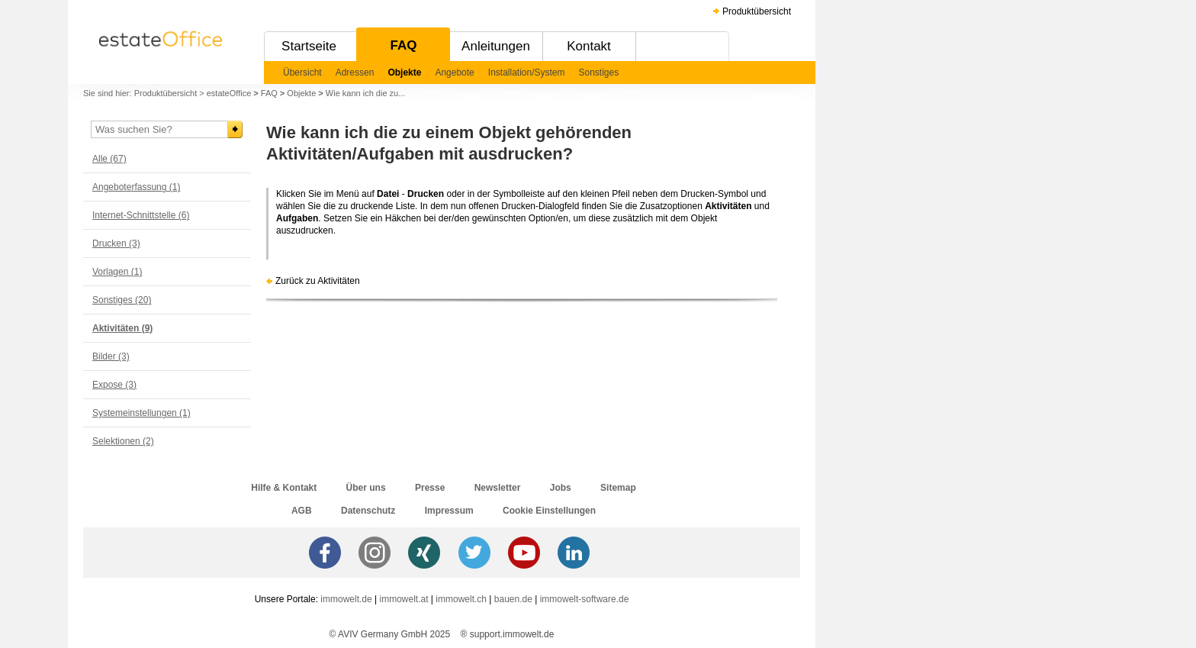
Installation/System (526, 72)
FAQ (404, 45)
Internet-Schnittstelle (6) (140, 215)
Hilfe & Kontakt (284, 487)
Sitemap (618, 487)
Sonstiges (599, 72)
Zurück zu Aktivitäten (317, 281)
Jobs (560, 487)
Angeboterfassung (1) (136, 187)
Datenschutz (368, 510)
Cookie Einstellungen (549, 510)
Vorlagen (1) (117, 271)
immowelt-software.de (584, 599)
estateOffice (229, 93)
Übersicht (302, 72)
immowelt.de (345, 599)
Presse (430, 487)
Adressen (355, 72)
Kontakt (589, 46)
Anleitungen (495, 46)
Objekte (404, 72)
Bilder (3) (111, 356)
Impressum (449, 510)
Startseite (308, 46)
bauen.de (513, 599)
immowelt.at (404, 599)
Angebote (454, 72)
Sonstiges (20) (121, 300)
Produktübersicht (756, 11)
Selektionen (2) (123, 441)
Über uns (366, 487)
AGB (301, 510)
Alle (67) (109, 158)
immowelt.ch (461, 599)
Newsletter (497, 487)
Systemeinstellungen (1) (141, 413)
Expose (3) (114, 384)
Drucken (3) (116, 243)
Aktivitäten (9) (122, 328)
